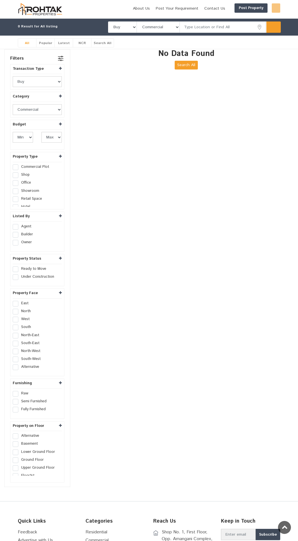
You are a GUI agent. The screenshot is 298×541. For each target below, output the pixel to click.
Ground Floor (30, 467)
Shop (23, 182)
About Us (189, 18)
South (24, 334)
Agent (24, 233)
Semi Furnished (31, 409)
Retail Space (29, 206)
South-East (28, 350)
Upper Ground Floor (35, 475)
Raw (22, 400)
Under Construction (35, 284)
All (27, 50)
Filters (17, 65)
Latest (64, 50)
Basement (27, 451)
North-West (28, 358)
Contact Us (263, 18)
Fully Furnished (31, 417)
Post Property (224, 8)
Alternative (28, 374)
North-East (28, 342)
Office (24, 190)
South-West (28, 366)
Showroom (28, 198)
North (23, 318)
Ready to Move (31, 276)
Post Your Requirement (225, 18)
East (22, 310)
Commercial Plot (33, 174)
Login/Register (262, 8)
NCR (82, 50)
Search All (102, 50)
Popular (45, 50)
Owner (24, 249)
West (23, 326)
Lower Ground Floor (36, 459)
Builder (25, 241)
